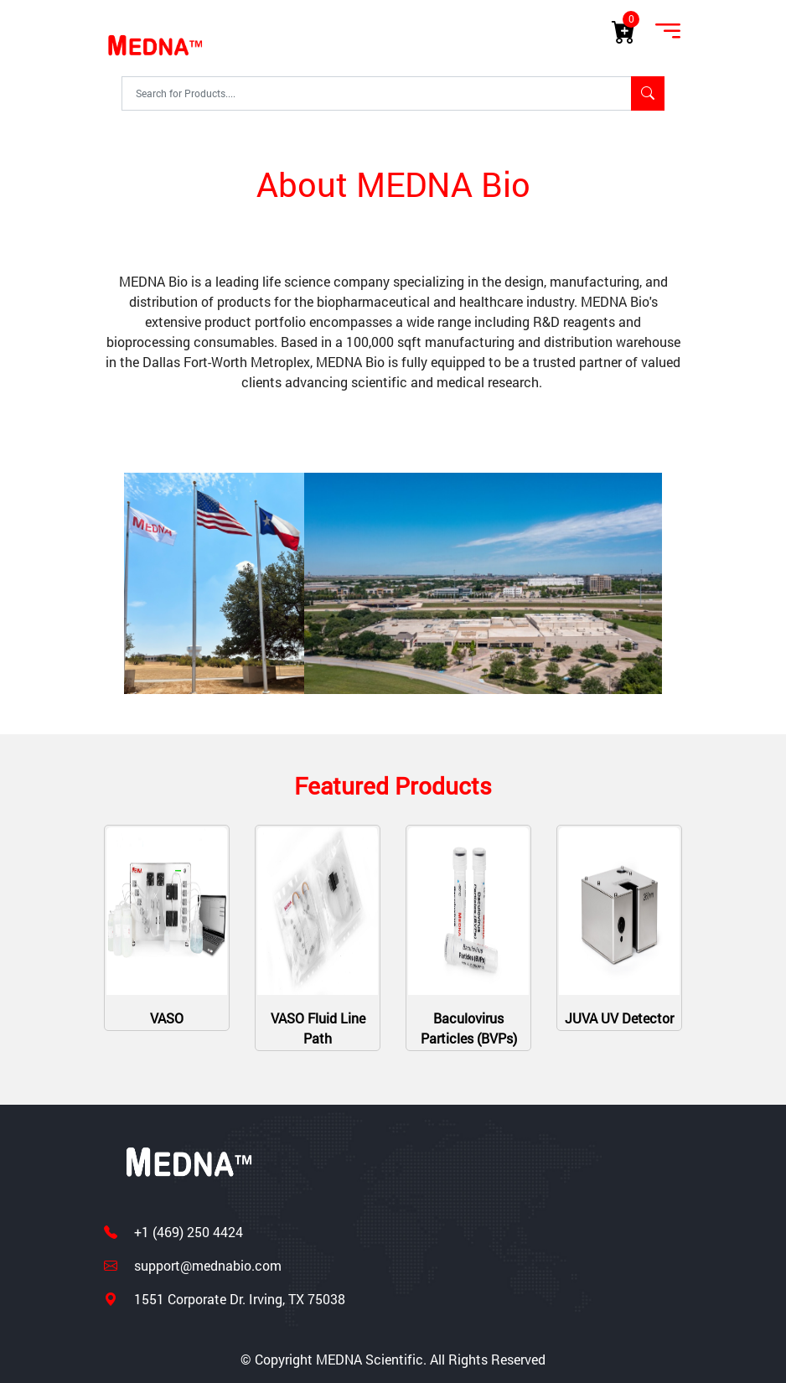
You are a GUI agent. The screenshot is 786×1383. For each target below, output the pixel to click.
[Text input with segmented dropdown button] (377, 93)
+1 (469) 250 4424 (187, 1232)
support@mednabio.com (206, 1265)
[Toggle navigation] (668, 32)
